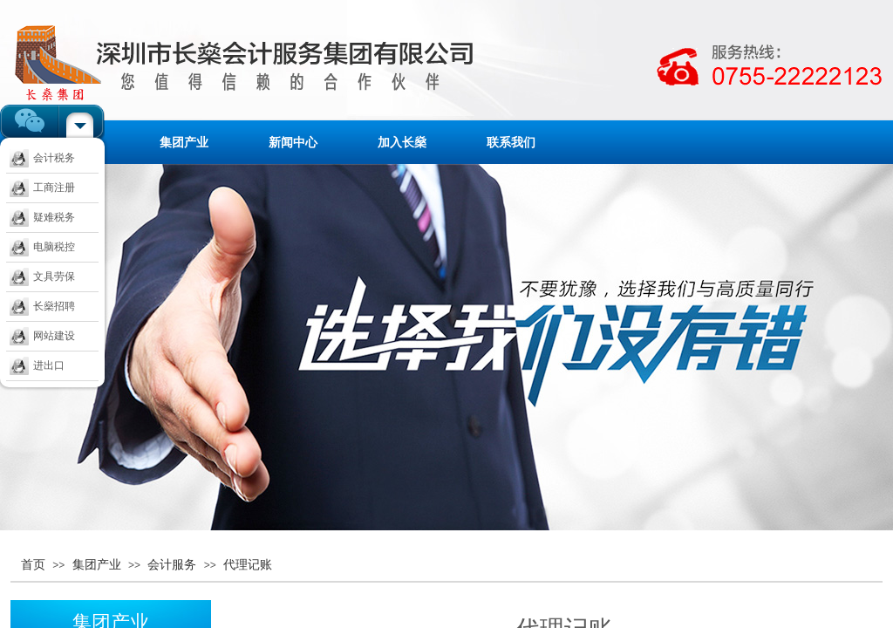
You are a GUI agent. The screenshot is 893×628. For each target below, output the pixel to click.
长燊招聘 (42, 306)
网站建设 (42, 336)
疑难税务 (42, 217)
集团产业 (184, 142)
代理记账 (247, 564)
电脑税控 (42, 247)
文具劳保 (42, 276)
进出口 (37, 365)
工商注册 (42, 187)
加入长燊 (402, 142)
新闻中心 (293, 142)
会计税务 (42, 158)
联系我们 (511, 142)
